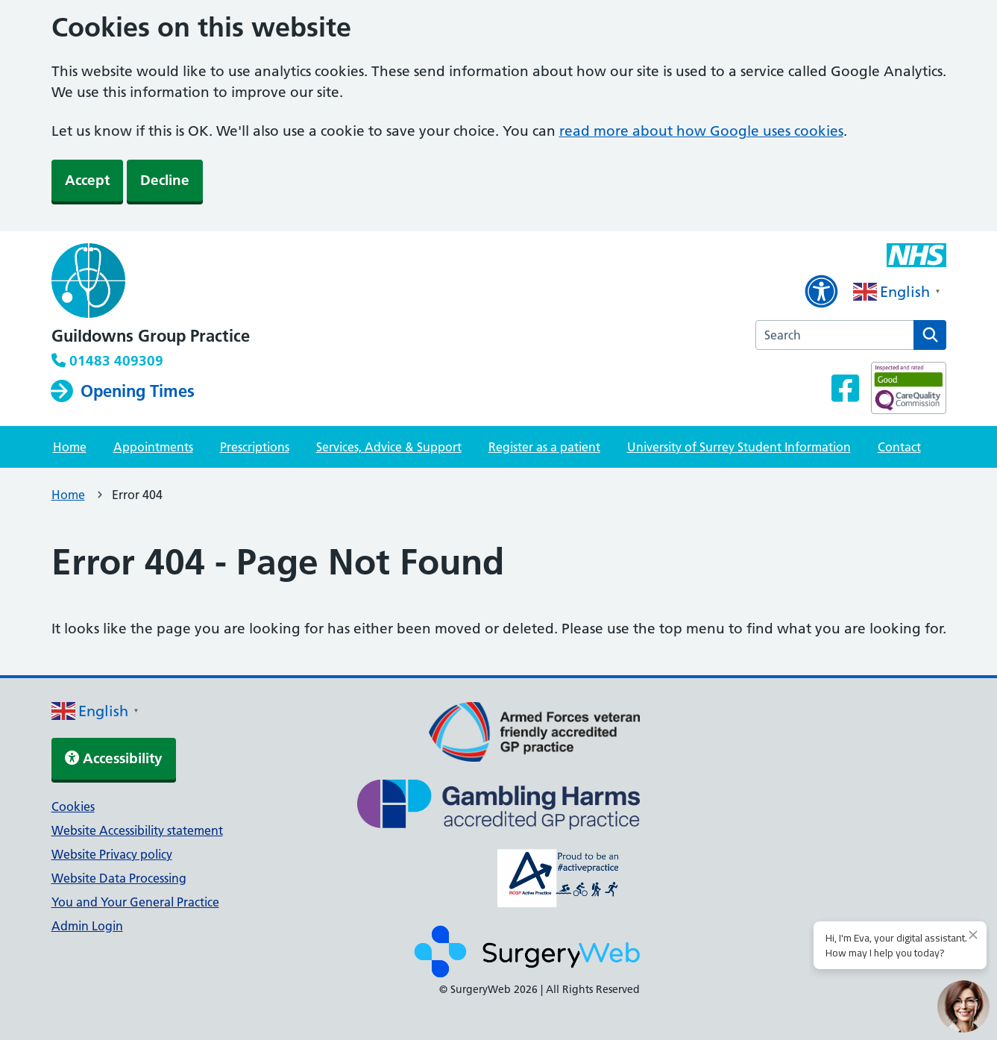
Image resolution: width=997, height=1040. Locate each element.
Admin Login (87, 925)
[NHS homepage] (150, 282)
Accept (87, 180)
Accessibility (114, 758)
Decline (164, 180)
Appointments (153, 446)
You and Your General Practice (135, 902)
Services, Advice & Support (389, 446)
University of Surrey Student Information (739, 446)
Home (70, 446)
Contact (899, 446)
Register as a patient (544, 446)
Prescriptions (254, 446)
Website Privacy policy (111, 854)
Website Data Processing (118, 878)
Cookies (73, 806)
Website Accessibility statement (137, 830)
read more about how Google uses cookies (701, 131)
